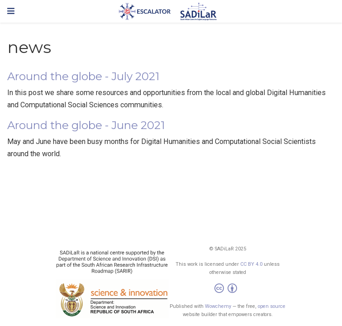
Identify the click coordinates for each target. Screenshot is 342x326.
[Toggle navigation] (10, 11)
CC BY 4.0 (251, 264)
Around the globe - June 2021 (86, 125)
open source (271, 306)
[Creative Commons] (227, 289)
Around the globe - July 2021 (83, 76)
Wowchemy (218, 306)
